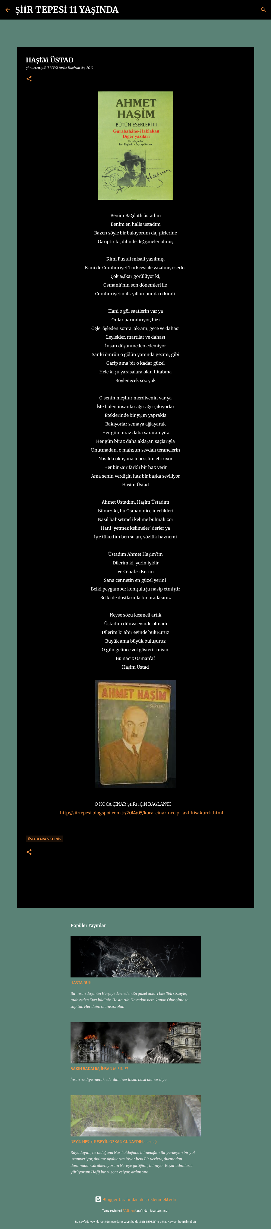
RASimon (129, 1210)
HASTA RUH (81, 982)
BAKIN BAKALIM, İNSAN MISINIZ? (100, 1068)
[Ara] (126, 9)
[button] (29, 79)
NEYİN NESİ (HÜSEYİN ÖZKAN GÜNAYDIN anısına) (114, 1141)
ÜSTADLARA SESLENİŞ (44, 839)
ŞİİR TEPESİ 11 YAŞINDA (67, 9)
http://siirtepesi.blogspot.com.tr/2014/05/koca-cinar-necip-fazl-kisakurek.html (141, 812)
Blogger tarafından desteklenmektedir (135, 1199)
